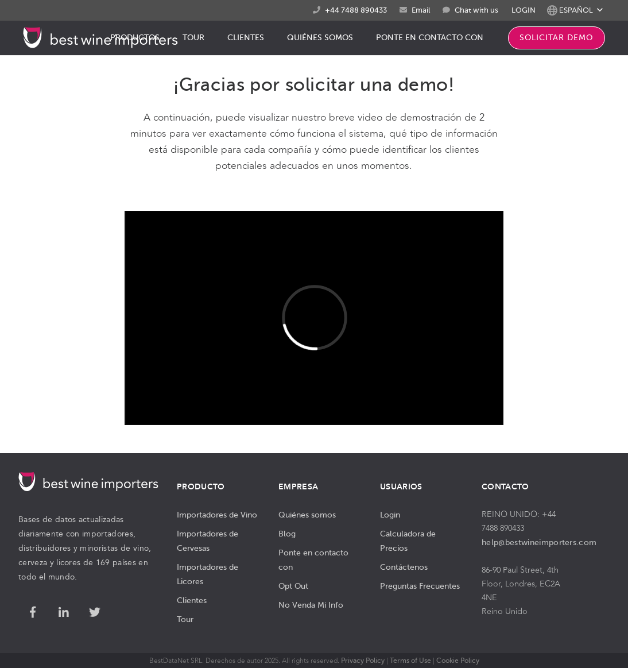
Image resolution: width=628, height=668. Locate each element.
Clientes (192, 600)
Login (390, 514)
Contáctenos (404, 567)
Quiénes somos (307, 514)
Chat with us (476, 10)
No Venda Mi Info (310, 604)
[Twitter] (94, 613)
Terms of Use (410, 661)
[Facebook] (32, 613)
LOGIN (523, 10)
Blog (287, 533)
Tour (185, 619)
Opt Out (293, 585)
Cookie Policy (457, 661)
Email (421, 10)
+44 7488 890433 (356, 10)
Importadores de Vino (217, 514)
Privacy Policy (363, 661)
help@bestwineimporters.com (539, 542)
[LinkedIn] (63, 613)
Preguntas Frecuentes (420, 585)
